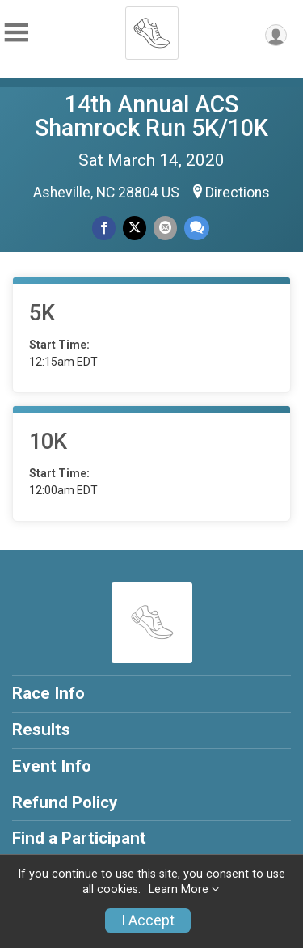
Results (41, 729)
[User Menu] (276, 35)
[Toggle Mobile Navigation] (16, 32)
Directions (237, 192)
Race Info (48, 693)
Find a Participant (79, 838)
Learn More (178, 889)
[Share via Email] (165, 227)
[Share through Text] (196, 227)
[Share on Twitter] (134, 227)
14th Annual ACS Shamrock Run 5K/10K (151, 116)
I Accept (148, 920)
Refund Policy (64, 802)
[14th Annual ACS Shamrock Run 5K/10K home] (152, 28)
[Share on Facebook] (104, 227)
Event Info (51, 766)
